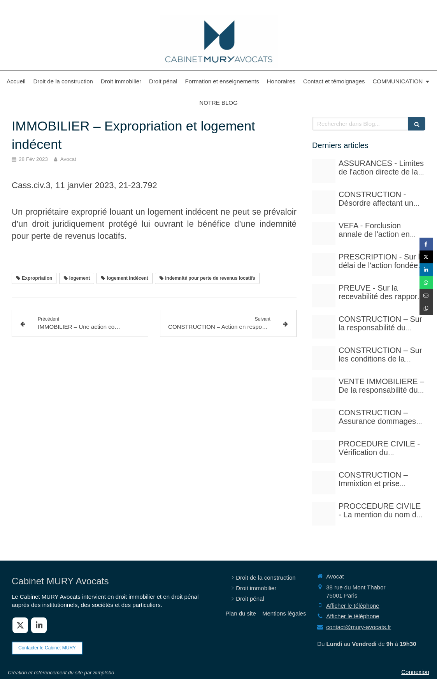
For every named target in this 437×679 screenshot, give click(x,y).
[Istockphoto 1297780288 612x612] (323, 358)
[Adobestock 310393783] (323, 451)
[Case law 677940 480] (323, 295)
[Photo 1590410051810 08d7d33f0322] (323, 514)
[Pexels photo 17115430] (323, 389)
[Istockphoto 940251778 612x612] (323, 327)
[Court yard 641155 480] (323, 202)
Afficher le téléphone (352, 605)
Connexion (415, 671)
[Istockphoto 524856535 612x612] (323, 233)
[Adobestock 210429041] (323, 171)
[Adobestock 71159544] (323, 420)
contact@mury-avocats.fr (358, 627)
